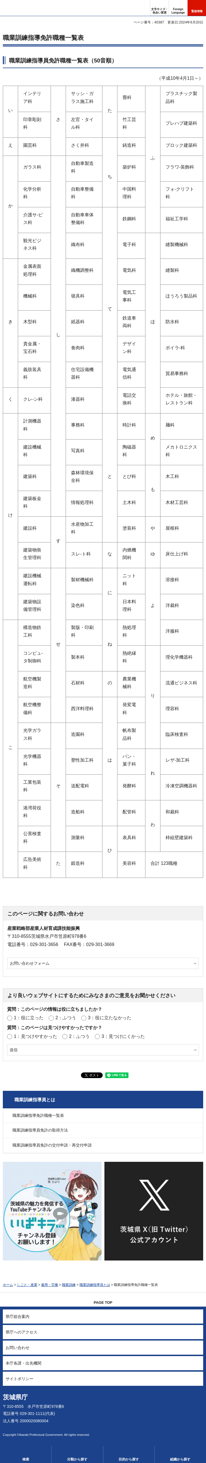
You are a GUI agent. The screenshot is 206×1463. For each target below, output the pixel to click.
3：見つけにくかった (123, 1036)
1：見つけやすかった (35, 1036)
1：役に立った (29, 1017)
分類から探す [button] (77, 1459)
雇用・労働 (49, 1285)
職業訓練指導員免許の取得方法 (40, 1130)
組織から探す (180, 1459)
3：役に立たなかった (109, 1017)
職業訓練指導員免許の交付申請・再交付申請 (52, 1145)
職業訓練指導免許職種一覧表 (38, 1115)
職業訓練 (69, 1285)
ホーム (8, 1285)
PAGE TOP (103, 1302)
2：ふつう (65, 1017)
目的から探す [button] (129, 1459)
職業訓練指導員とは (34, 1099)
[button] (178, 8)
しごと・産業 (27, 1285)
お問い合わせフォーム (30, 963)
